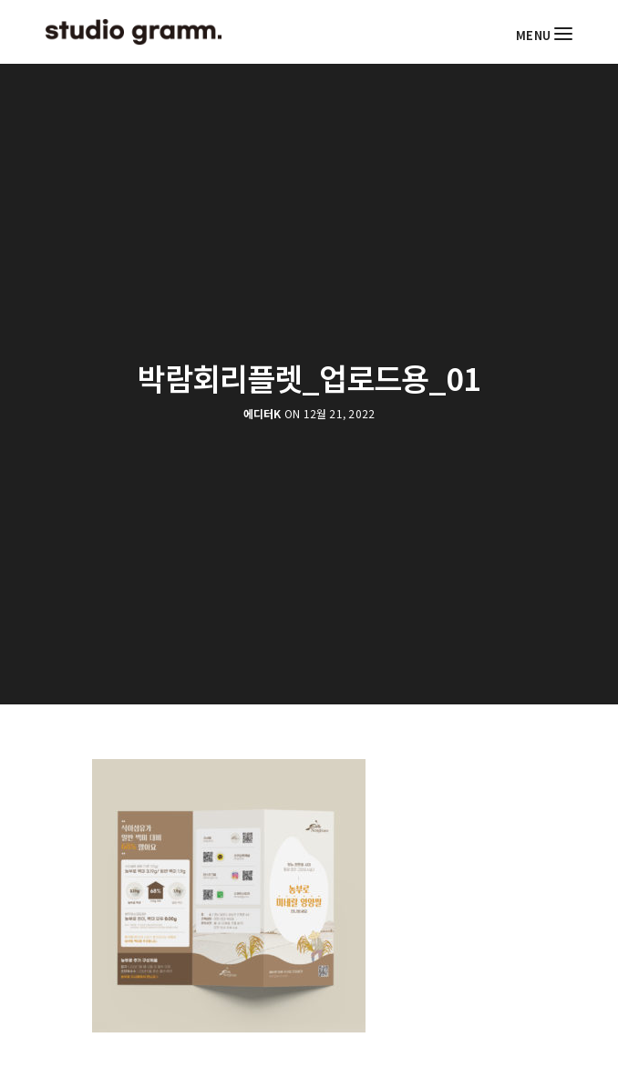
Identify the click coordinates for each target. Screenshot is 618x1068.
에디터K (262, 413)
